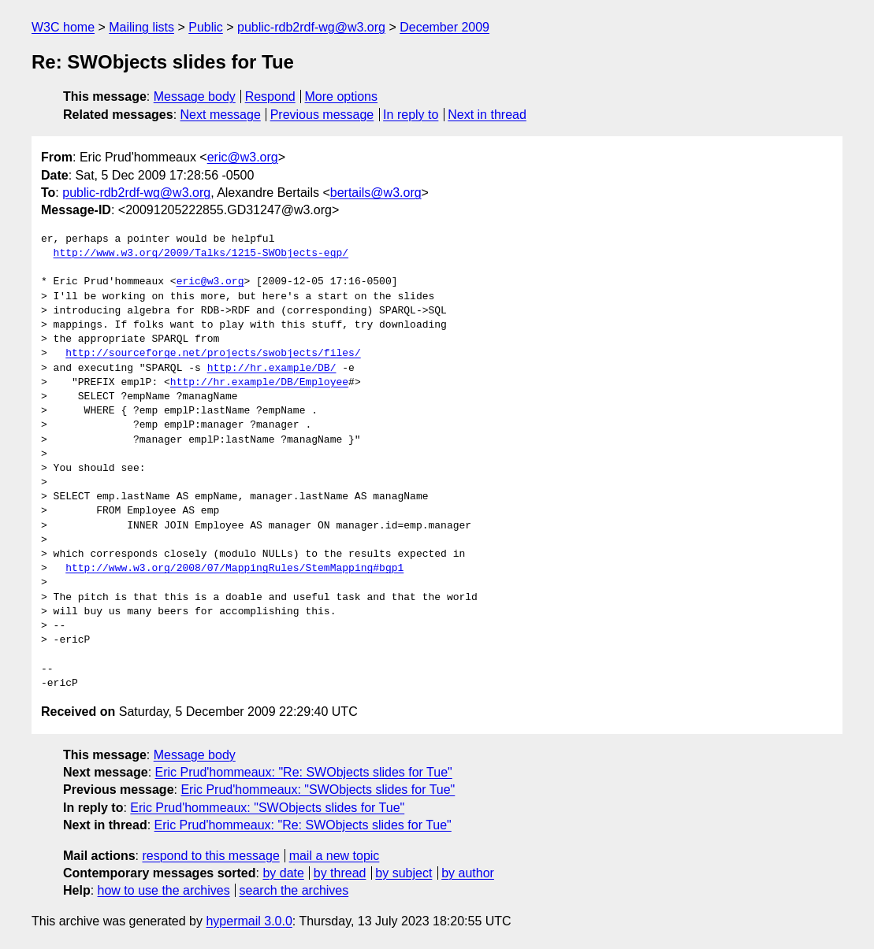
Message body (195, 96)
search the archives (294, 890)
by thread (340, 873)
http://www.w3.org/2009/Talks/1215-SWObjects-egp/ (201, 254)
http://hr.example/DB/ (272, 368)
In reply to (410, 114)
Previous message (322, 114)
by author (467, 873)
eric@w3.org (242, 157)
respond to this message (210, 855)
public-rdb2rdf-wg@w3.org (311, 27)
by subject (403, 873)
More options (341, 96)
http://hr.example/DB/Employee (259, 383)
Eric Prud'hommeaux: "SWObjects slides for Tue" (317, 789)
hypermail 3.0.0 (249, 921)
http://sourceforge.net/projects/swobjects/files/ (212, 354)
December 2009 (444, 27)
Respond (270, 96)
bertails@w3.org (376, 192)
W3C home (63, 27)
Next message (220, 114)
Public (205, 27)
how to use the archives (164, 890)
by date (282, 873)
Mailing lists (141, 27)
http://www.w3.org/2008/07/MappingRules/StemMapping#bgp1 (234, 569)
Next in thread (487, 114)
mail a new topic (334, 855)
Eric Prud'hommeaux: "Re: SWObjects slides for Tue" (303, 772)
